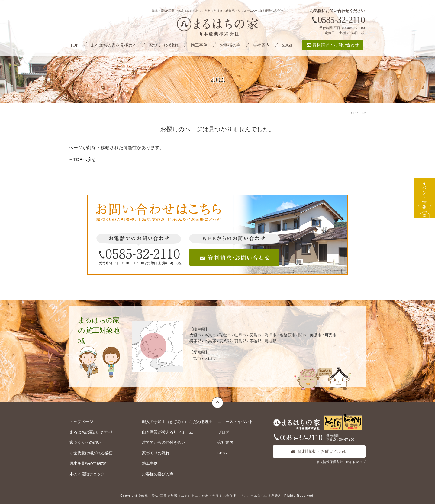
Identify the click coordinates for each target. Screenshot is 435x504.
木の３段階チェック (87, 474)
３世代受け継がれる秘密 (91, 453)
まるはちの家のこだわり (91, 432)
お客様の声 (230, 45)
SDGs (287, 45)
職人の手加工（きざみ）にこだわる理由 (177, 421)
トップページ (81, 421)
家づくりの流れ (164, 45)
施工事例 (199, 45)
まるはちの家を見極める (113, 45)
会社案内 (261, 45)
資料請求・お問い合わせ (333, 45)
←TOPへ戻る (82, 159)
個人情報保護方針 (330, 462)
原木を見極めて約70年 (89, 463)
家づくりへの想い (85, 442)
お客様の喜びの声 (157, 474)
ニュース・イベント (235, 421)
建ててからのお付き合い (163, 442)
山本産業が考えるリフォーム (167, 432)
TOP (74, 45)
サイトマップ (356, 462)
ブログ (223, 432)
